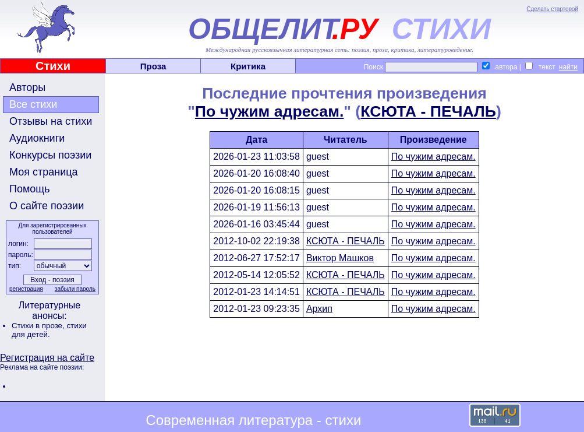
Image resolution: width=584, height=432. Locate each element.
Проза (153, 66)
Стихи (53, 65)
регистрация (26, 289)
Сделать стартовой (552, 9)
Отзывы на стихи (50, 121)
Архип (319, 309)
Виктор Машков (340, 258)
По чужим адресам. (269, 111)
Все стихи (33, 104)
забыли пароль (75, 289)
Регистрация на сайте (47, 358)
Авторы (27, 87)
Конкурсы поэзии (50, 155)
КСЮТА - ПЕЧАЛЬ (428, 111)
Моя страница (43, 172)
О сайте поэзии (46, 206)
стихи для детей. (49, 330)
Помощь (29, 189)
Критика (248, 66)
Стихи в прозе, (39, 325)
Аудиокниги (37, 138)
